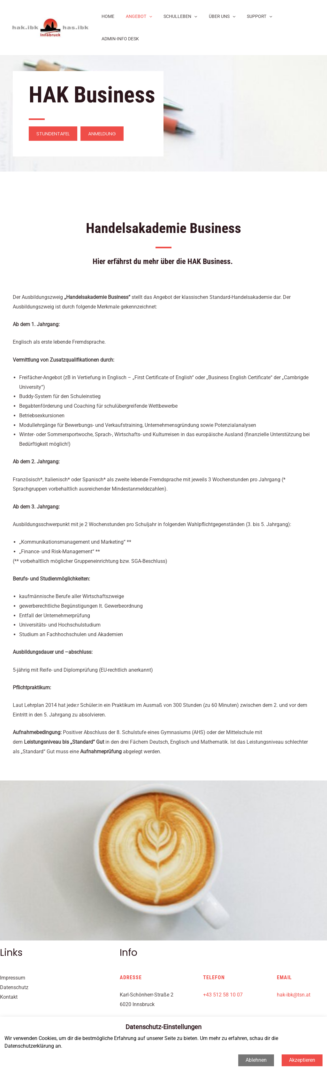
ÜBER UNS (217, 16)
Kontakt (9, 975)
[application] (149, 16)
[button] (53, 111)
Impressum (12, 955)
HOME (110, 16)
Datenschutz (14, 965)
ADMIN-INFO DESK (292, 16)
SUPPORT (252, 16)
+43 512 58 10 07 (223, 972)
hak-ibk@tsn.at (293, 972)
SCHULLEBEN (178, 16)
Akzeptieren (302, 1060)
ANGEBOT (139, 16)
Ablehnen (256, 1060)
